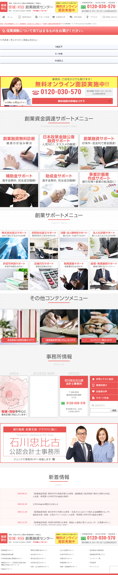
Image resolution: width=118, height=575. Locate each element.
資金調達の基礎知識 (96, 550)
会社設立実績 (100, 3)
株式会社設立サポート (38, 558)
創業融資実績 (87, 3)
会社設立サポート (37, 554)
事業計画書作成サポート (39, 550)
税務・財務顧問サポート (68, 566)
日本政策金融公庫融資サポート (12, 558)
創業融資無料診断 (7, 554)
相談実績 (111, 3)
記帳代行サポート (66, 558)
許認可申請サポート (67, 554)
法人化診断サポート (67, 550)
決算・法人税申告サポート (40, 566)
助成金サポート (6, 568)
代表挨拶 (93, 562)
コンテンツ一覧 (95, 558)
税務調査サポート (66, 562)
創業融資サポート (7, 550)
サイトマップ (94, 566)
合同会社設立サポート (38, 562)
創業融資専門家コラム (97, 554)
